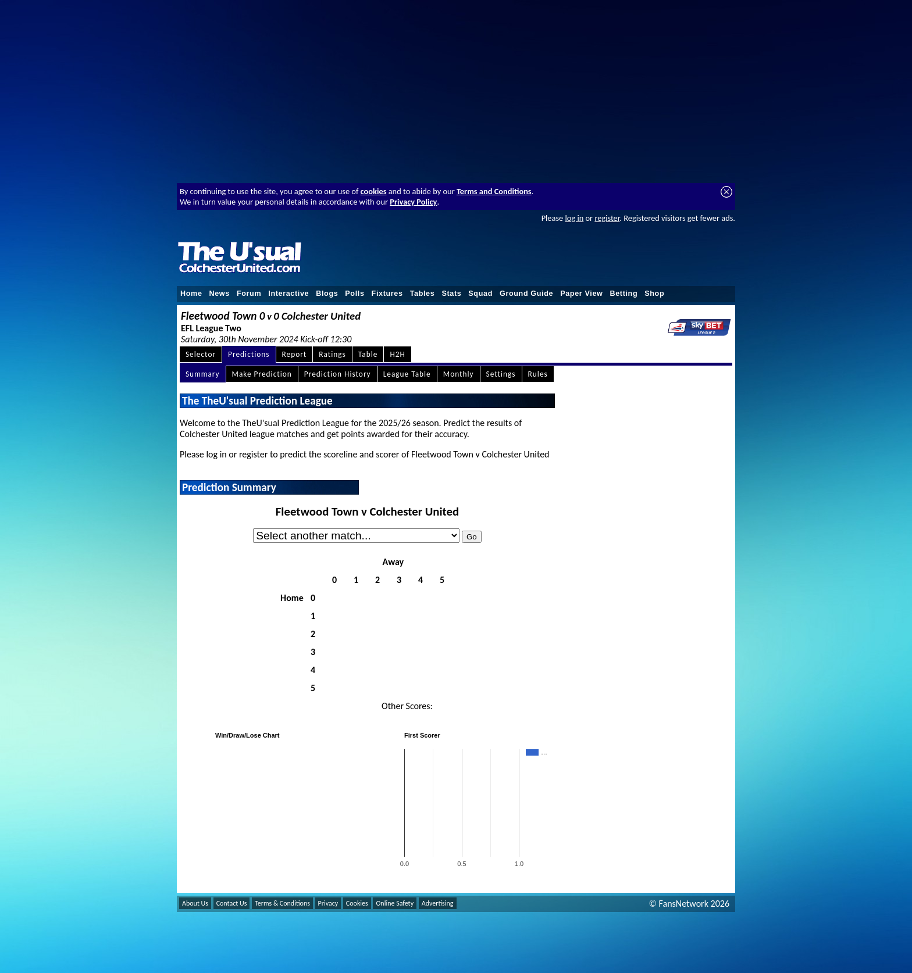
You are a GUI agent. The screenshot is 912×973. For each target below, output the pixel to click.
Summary (203, 374)
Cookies (357, 903)
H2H (397, 354)
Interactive (288, 293)
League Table (407, 374)
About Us (195, 903)
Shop (654, 293)
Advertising (438, 903)
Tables (422, 293)
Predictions (248, 354)
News (219, 293)
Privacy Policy (413, 201)
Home (191, 293)
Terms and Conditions (494, 191)
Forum (249, 293)
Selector (201, 354)
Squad (480, 293)
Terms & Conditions (282, 903)
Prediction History (337, 374)
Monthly (458, 374)
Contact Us (231, 903)
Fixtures (387, 293)
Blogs (327, 293)
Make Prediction (262, 374)
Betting (623, 293)
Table (368, 354)
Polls (354, 293)
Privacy (328, 903)
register (606, 218)
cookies (374, 191)
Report (294, 354)
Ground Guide (526, 293)
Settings (501, 374)
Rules (538, 374)
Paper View (581, 293)
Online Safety (395, 903)
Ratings (332, 354)
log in (574, 218)
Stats (451, 293)
